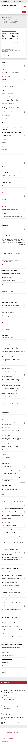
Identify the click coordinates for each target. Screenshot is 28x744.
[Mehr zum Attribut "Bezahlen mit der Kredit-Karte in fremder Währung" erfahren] (24, 453)
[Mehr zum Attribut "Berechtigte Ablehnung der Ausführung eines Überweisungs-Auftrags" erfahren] (24, 553)
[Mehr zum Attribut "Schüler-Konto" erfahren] (24, 189)
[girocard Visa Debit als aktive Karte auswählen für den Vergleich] (2, 90)
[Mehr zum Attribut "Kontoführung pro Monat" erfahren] (24, 66)
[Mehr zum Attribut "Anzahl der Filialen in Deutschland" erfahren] (24, 229)
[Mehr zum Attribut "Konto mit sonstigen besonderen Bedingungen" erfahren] (24, 216)
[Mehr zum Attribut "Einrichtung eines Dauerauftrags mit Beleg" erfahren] (24, 571)
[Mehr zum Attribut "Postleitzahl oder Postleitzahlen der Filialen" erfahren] (24, 235)
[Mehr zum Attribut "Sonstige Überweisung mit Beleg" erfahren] (24, 532)
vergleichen (8, 55)
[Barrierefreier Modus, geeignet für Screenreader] (20, 1)
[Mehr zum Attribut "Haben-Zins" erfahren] (24, 79)
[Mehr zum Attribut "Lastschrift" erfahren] (24, 606)
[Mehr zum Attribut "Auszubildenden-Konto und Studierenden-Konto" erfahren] (24, 196)
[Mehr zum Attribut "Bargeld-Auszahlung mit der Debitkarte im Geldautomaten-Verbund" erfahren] (24, 367)
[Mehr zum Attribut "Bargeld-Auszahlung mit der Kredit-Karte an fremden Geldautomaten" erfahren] (24, 430)
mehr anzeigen (22, 244)
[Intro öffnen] (25, 1)
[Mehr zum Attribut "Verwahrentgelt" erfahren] (24, 326)
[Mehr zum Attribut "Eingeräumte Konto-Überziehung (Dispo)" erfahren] (24, 72)
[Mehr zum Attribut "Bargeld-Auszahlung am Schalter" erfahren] (24, 633)
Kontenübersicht (8, 17)
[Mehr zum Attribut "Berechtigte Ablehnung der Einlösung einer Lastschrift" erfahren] (24, 612)
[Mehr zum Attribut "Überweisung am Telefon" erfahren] (24, 518)
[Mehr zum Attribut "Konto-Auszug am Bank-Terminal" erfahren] (24, 473)
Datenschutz (5, 741)
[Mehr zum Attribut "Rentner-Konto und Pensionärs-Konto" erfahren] (24, 209)
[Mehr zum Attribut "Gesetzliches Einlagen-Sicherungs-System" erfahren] (24, 273)
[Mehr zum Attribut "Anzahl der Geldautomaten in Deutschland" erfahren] (24, 253)
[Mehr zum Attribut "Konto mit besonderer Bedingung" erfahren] (24, 175)
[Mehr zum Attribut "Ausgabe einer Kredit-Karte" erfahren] (24, 112)
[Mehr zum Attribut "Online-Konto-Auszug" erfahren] (24, 485)
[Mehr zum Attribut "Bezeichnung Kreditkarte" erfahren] (24, 103)
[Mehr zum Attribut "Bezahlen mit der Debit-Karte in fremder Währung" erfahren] (24, 400)
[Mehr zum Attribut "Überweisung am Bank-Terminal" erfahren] (24, 512)
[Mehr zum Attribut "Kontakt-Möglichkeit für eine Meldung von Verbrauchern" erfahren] (24, 647)
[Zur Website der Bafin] (4, 1)
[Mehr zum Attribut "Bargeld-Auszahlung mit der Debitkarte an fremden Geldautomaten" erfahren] (24, 375)
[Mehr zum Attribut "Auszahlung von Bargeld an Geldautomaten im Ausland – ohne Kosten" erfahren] (24, 260)
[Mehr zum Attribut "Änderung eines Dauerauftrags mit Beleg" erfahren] (24, 585)
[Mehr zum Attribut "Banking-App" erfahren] (24, 156)
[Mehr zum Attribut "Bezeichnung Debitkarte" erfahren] (24, 86)
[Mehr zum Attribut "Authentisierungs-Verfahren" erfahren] (24, 163)
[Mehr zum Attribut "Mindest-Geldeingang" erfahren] (24, 182)
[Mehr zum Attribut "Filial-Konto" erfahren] (24, 142)
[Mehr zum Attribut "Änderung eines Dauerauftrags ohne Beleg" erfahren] (24, 592)
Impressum (12, 738)
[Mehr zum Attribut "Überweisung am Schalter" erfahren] (24, 505)
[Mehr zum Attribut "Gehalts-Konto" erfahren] (24, 202)
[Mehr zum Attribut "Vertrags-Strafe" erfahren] (24, 662)
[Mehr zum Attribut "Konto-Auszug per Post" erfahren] (24, 466)
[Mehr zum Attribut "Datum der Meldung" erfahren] (24, 669)
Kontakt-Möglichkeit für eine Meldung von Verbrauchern (11, 51)
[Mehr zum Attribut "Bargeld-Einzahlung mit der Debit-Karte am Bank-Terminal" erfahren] (24, 351)
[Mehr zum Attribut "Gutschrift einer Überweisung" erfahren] (24, 546)
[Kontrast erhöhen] (14, 1)
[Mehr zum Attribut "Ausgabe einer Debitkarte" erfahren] (24, 93)
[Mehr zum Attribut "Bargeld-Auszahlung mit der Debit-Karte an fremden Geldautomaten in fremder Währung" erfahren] (24, 384)
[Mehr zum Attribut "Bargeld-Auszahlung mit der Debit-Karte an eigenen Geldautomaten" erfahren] (24, 359)
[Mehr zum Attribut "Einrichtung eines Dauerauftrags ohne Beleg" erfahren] (24, 578)
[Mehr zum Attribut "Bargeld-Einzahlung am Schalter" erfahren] (24, 626)
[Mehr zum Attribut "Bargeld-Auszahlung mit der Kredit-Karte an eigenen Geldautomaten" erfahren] (24, 423)
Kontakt (4, 738)
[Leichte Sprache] (22, 1)
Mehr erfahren (22, 482)
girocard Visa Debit (7, 90)
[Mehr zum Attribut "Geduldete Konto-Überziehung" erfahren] (24, 312)
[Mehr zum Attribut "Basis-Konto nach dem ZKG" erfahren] (24, 135)
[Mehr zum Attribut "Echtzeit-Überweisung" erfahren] (24, 539)
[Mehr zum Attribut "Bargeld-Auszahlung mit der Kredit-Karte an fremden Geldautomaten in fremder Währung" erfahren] (24, 438)
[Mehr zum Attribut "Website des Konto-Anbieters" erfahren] (24, 655)
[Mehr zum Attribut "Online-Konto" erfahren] (24, 118)
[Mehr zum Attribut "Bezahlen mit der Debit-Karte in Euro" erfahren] (24, 393)
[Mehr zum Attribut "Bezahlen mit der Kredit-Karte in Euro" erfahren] (24, 446)
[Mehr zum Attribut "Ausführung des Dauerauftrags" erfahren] (24, 599)
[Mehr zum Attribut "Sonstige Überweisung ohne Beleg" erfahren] (24, 525)
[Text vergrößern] (17, 1)
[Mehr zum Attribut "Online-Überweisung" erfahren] (24, 498)
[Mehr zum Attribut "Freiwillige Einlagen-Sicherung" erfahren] (24, 280)
